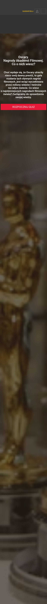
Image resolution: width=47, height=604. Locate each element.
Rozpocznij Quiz (23, 106)
